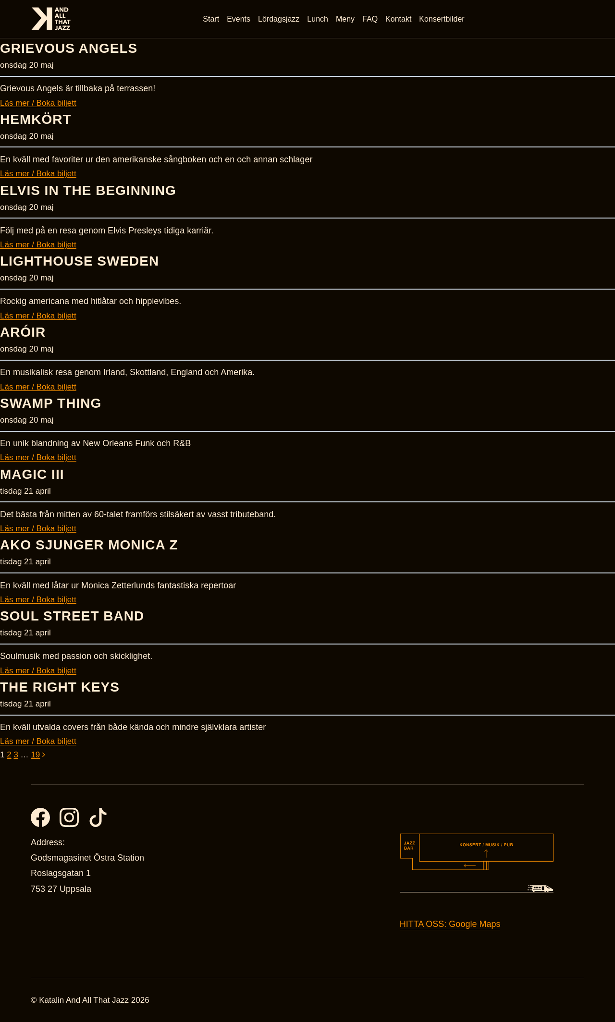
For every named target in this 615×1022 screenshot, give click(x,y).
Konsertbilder (442, 19)
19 (35, 754)
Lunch (318, 19)
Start (211, 19)
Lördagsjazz (279, 19)
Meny (345, 19)
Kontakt (399, 19)
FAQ (370, 19)
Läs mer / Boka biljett (38, 103)
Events (239, 19)
